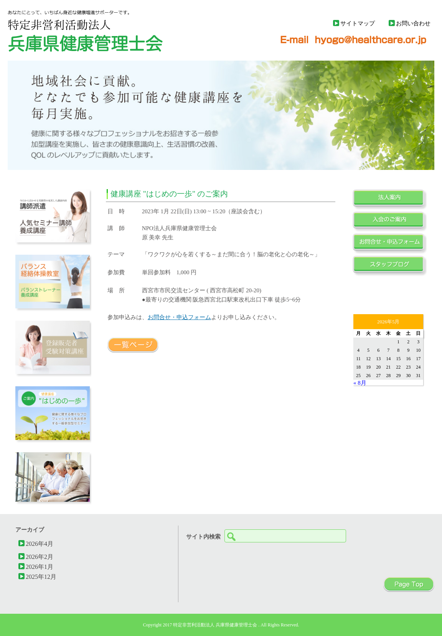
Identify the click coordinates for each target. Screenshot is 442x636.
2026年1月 (39, 567)
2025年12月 (41, 576)
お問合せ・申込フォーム (179, 317)
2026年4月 (39, 543)
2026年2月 (39, 557)
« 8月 (359, 383)
